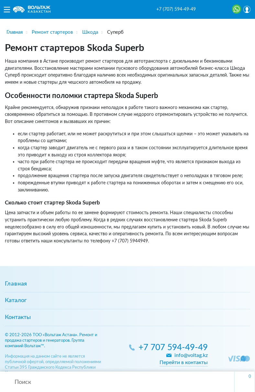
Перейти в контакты (184, 362)
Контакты (18, 317)
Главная (16, 284)
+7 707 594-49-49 (173, 347)
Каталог (16, 300)
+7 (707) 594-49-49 (176, 9)
